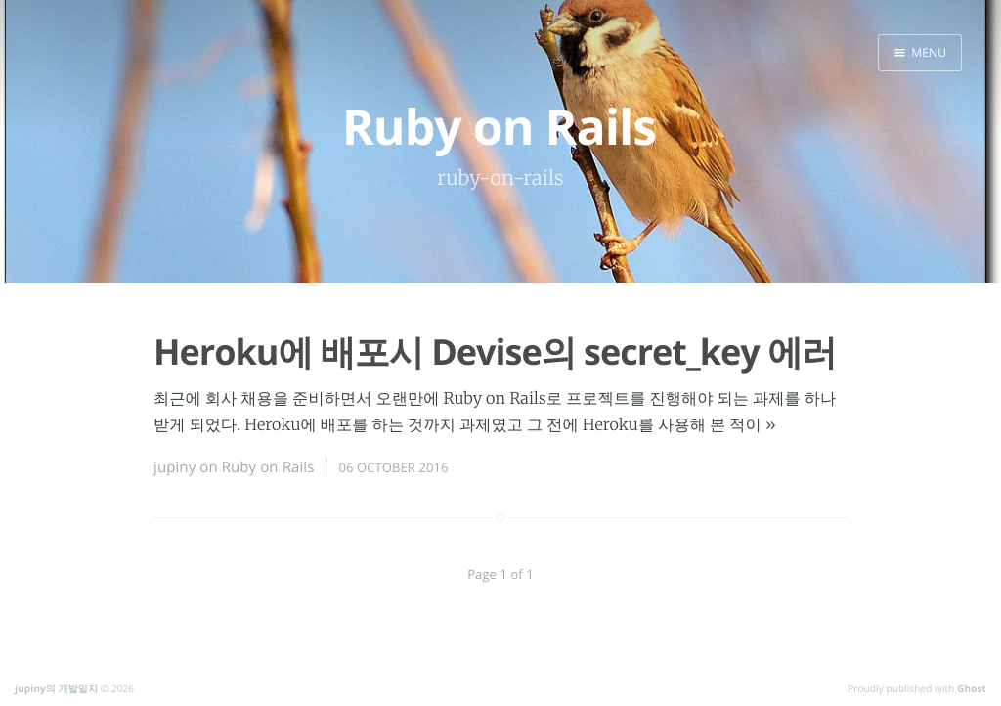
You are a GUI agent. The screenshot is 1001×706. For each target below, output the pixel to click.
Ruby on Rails (268, 467)
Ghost (971, 688)
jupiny (174, 467)
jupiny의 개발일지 (56, 688)
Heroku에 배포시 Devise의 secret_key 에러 (494, 351)
